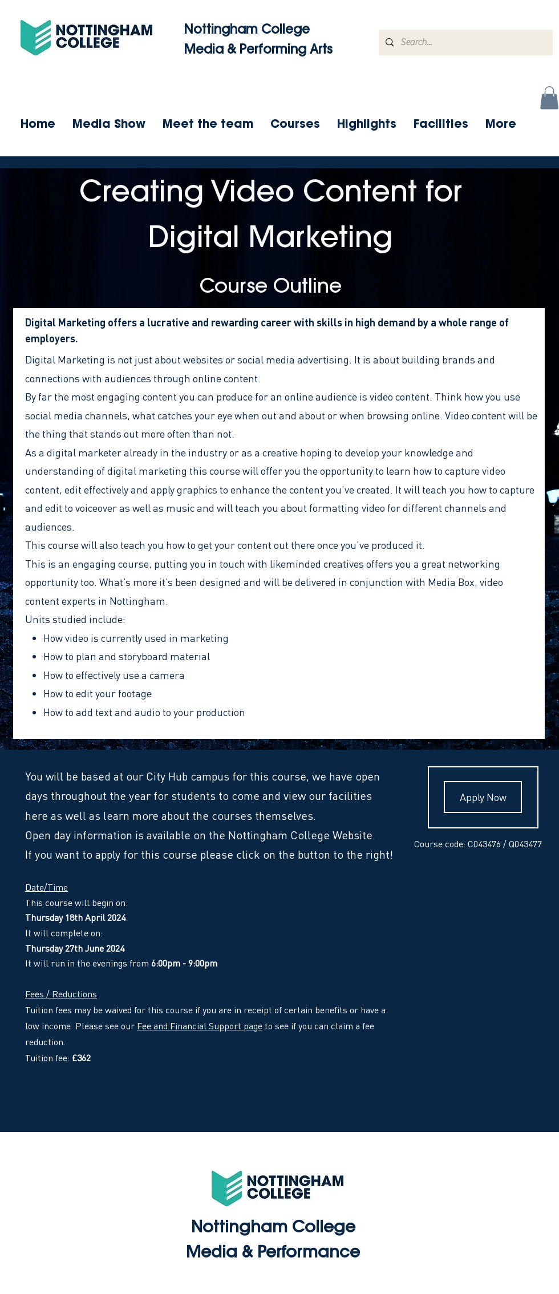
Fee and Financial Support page (199, 1026)
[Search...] (464, 42)
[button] (549, 98)
